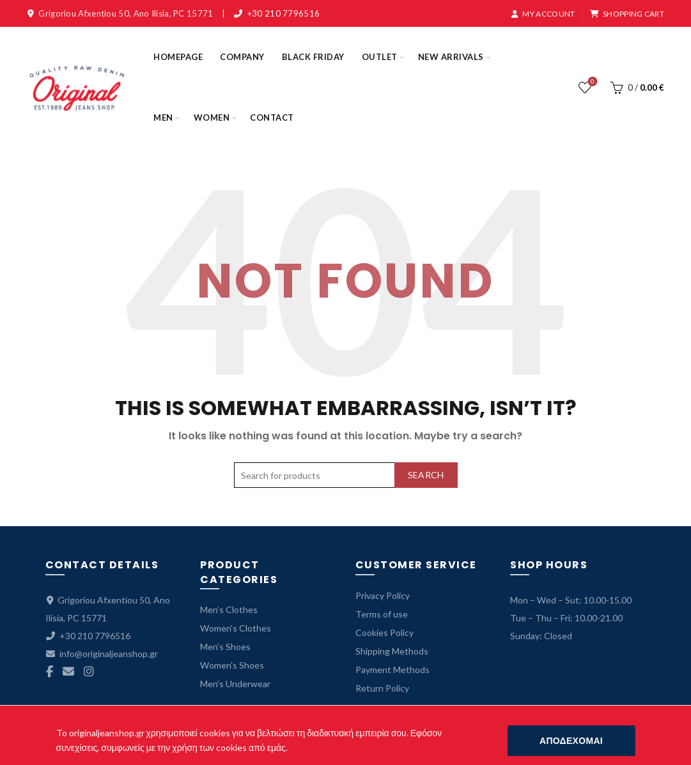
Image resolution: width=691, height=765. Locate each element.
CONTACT (272, 117)
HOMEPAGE (178, 57)
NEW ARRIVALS (451, 57)
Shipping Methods (391, 651)
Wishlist (590, 82)
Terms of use (381, 614)
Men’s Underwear (235, 683)
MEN (163, 117)
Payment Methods (392, 669)
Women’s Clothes (235, 628)
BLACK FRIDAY (313, 57)
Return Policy (382, 688)
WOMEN (212, 117)
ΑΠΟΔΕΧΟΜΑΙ (571, 740)
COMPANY (242, 57)
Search (426, 474)
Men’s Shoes (225, 646)
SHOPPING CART (626, 14)
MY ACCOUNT (543, 14)
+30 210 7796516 (283, 13)
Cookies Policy (384, 632)
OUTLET (380, 57)
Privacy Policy (382, 595)
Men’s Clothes (229, 609)
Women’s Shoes (232, 665)
